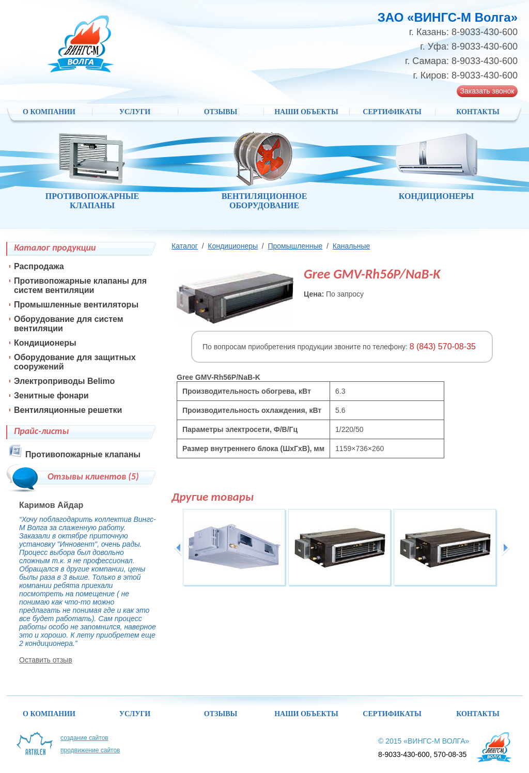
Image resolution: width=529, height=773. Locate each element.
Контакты (478, 112)
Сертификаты (392, 112)
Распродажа (39, 266)
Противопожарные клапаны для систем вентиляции (80, 285)
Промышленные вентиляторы (76, 304)
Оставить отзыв (45, 660)
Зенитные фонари (51, 395)
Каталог (185, 246)
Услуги (135, 112)
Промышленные (295, 246)
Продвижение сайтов (90, 750)
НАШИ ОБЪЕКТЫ (306, 112)
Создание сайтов (84, 737)
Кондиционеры (233, 246)
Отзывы (220, 112)
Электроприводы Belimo (64, 381)
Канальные (351, 246)
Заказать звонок (487, 91)
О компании (49, 112)
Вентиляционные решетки (68, 410)
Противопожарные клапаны (83, 454)
